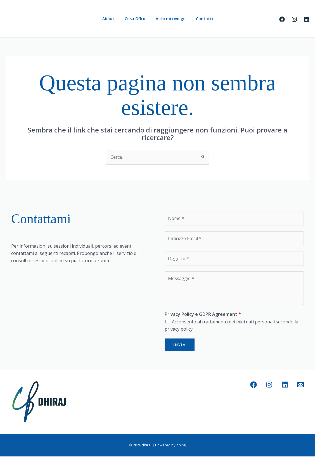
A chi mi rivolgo (169, 18)
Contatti (200, 18)
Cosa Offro (136, 18)
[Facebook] (282, 19)
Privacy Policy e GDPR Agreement (203, 315)
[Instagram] (294, 19)
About (112, 18)
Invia (179, 345)
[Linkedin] (306, 19)
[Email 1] (300, 385)
